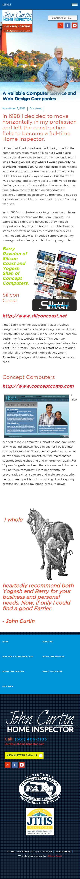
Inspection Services (53, 657)
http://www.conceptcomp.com (38, 386)
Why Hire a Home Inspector (17, 657)
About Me (47, 642)
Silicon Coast (54, 856)
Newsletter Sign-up (22, 755)
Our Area (7, 686)
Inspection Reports (13, 672)
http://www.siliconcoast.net (34, 316)
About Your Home (52, 672)
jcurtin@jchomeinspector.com (17, 31)
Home (5, 642)
